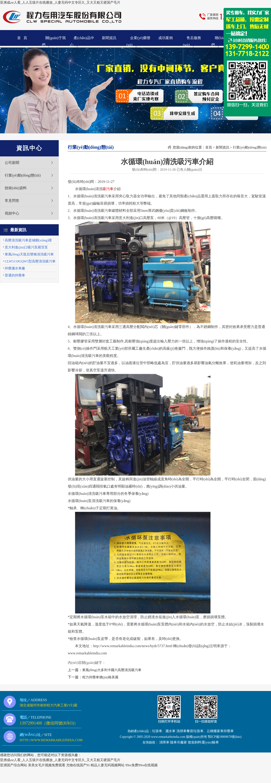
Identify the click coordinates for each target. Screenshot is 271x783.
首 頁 (22, 38)
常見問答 (12, 201)
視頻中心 (12, 213)
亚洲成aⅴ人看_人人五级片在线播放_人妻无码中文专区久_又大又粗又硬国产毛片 (60, 2)
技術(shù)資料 (16, 188)
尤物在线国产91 (78, 765)
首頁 (208, 147)
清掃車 (181, 731)
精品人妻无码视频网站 (107, 765)
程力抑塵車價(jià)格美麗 (100, 677)
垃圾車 (157, 731)
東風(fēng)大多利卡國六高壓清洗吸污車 (111, 670)
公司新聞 (12, 163)
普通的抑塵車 (15, 275)
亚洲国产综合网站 (13, 765)
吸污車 (108, 189)
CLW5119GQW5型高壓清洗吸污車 (30, 261)
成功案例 (165, 38)
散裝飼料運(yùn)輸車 (203, 742)
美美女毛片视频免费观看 (46, 765)
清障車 (164, 742)
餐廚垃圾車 (195, 731)
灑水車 (170, 731)
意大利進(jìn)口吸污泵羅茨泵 (26, 247)
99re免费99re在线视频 (141, 765)
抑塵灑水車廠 (15, 268)
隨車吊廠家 (178, 742)
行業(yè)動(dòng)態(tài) (23, 175)
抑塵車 (229, 731)
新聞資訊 (109, 38)
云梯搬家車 (215, 731)
